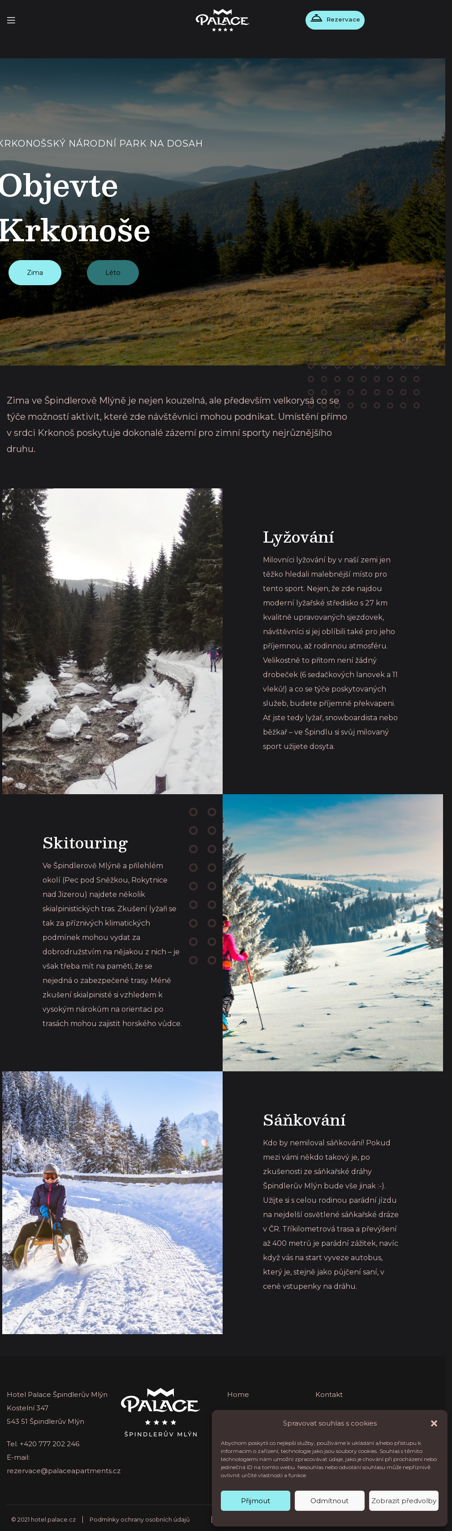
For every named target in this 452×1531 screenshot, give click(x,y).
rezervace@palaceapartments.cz (64, 1467)
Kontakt (329, 1391)
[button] (434, 1423)
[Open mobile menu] (11, 20)
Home (238, 1391)
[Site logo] (223, 19)
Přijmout (255, 1501)
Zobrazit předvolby (403, 1501)
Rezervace (338, 19)
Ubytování (333, 1409)
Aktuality (241, 1409)
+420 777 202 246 (49, 1440)
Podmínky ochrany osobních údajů (140, 1516)
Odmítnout (330, 1501)
